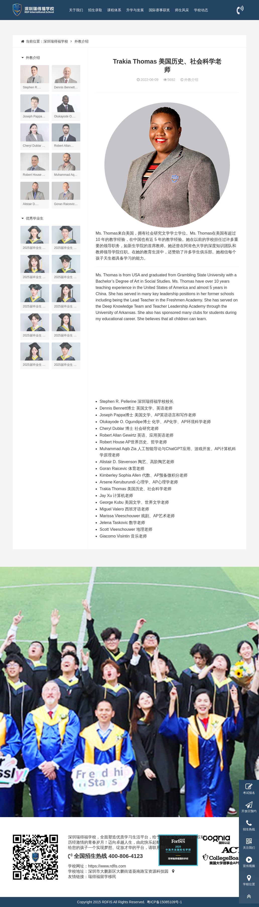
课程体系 (114, 10)
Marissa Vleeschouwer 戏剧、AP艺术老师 (137, 516)
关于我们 (76, 10)
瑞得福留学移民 (102, 876)
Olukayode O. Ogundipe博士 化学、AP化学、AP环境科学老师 (155, 422)
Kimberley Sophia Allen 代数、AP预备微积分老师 (143, 475)
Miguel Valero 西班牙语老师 (124, 509)
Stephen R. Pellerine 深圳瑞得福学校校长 (137, 401)
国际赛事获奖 (159, 10)
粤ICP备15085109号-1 (164, 902)
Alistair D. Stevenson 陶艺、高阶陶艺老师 (137, 462)
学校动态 (201, 10)
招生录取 (95, 10)
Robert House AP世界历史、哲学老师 (133, 442)
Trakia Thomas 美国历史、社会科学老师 (135, 489)
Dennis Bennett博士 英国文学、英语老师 (136, 408)
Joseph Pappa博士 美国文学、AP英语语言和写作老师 (148, 415)
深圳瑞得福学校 (55, 41)
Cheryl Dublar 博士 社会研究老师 (129, 428)
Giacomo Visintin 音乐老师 (123, 536)
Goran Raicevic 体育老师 (122, 468)
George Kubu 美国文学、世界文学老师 (134, 502)
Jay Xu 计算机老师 (116, 495)
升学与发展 (135, 10)
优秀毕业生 (31, 218)
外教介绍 (82, 41)
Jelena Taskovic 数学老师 (122, 522)
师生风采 (182, 10)
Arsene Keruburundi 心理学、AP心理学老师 (139, 482)
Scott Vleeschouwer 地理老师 (126, 529)
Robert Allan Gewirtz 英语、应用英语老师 (136, 435)
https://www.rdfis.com (107, 866)
